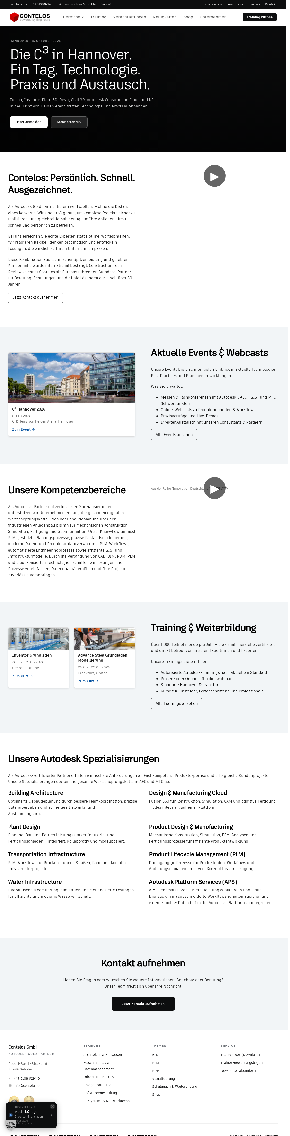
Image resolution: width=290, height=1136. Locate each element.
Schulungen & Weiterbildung (174, 1086)
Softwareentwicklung (100, 1092)
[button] (10, 1125)
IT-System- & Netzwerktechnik (107, 1100)
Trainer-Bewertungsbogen (242, 1062)
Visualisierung (163, 1078)
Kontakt (271, 4)
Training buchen (259, 17)
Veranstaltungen (129, 17)
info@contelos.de (25, 1085)
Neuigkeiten (165, 17)
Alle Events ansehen (174, 434)
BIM (155, 1054)
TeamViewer (236, 4)
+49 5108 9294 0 (24, 1078)
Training (98, 17)
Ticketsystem (212, 4)
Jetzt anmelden (29, 121)
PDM (156, 1070)
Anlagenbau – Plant (98, 1084)
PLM (155, 1062)
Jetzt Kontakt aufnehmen (35, 297)
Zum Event (71, 394)
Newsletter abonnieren (239, 1070)
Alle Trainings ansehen (177, 703)
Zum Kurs (38, 658)
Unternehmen (213, 17)
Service (255, 4)
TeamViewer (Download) (240, 1054)
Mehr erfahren (69, 122)
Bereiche (73, 17)
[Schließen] (52, 1106)
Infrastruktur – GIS (98, 1076)
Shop (188, 17)
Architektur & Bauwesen (102, 1054)
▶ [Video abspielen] (214, 176)
